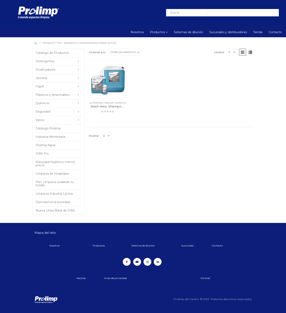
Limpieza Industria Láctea (54, 193)
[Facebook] (127, 262)
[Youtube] (137, 262)
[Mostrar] (231, 52)
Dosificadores (45, 69)
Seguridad (43, 111)
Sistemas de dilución (188, 32)
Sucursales (187, 245)
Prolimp (109, 103)
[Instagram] (147, 262)
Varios (40, 120)
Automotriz (96, 103)
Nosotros (137, 32)
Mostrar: (219, 52)
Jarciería (41, 78)
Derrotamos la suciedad (53, 202)
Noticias (81, 278)
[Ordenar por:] (124, 52)
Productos (157, 32)
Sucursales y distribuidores (228, 32)
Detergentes (45, 61)
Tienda (257, 32)
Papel (40, 86)
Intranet (205, 278)
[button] (242, 52)
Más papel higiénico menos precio (55, 163)
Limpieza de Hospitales (52, 173)
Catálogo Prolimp (48, 128)
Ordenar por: (97, 52)
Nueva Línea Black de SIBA (55, 210)
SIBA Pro (42, 153)
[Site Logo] (27, 13)
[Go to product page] (108, 79)
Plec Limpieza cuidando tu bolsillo (55, 183)
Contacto (275, 32)
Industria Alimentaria (50, 137)
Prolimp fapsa (45, 145)
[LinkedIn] (158, 262)
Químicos (120, 103)
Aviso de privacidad (115, 278)
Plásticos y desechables (53, 95)
